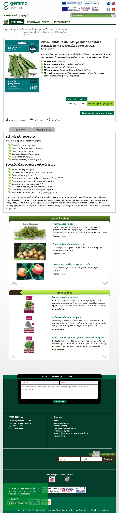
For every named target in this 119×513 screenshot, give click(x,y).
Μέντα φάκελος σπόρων (65, 297)
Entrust (107, 510)
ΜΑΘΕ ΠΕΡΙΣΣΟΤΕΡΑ (18, 503)
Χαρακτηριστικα (44, 130)
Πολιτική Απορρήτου (79, 510)
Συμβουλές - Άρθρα (38, 21)
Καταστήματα (61, 21)
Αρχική (6, 29)
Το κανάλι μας (52, 477)
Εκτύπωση (38, 120)
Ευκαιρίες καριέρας (62, 430)
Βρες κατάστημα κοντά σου (97, 113)
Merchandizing (60, 425)
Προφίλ (24, 15)
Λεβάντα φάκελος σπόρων (66, 317)
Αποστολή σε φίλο (17, 120)
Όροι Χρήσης (63, 510)
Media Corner (67, 477)
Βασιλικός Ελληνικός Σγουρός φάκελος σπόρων (78, 337)
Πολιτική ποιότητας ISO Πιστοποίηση (70, 433)
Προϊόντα (17, 21)
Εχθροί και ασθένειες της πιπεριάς (71, 264)
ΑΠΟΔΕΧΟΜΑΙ (15, 499)
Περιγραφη (21, 130)
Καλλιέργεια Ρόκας (63, 223)
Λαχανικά (41, 29)
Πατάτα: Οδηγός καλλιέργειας (69, 244)
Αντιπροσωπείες (61, 423)
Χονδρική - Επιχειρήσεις (64, 428)
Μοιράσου (56, 120)
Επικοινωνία (11, 15)
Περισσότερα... (59, 236)
